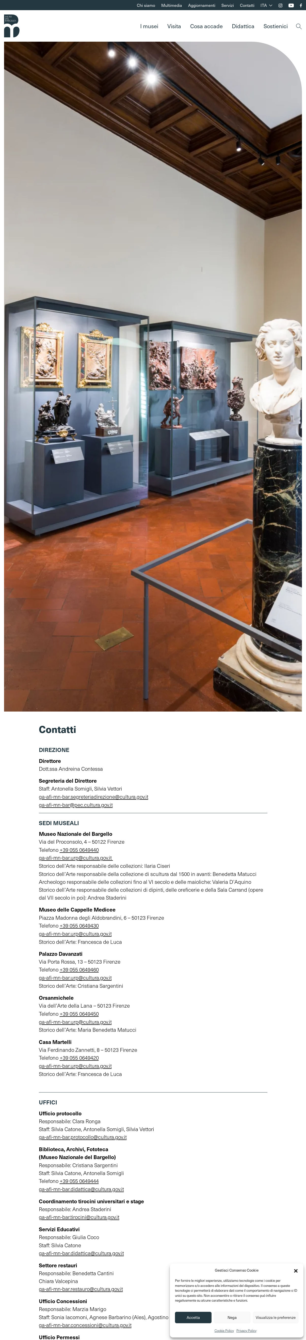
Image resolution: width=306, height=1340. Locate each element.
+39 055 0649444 (79, 1178)
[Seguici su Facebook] (301, 5)
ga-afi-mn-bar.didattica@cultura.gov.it (81, 1186)
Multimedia (171, 5)
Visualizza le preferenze (276, 1317)
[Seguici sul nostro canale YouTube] (291, 5)
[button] (295, 1270)
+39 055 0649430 (79, 924)
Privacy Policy (246, 1330)
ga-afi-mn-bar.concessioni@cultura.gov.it (85, 1321)
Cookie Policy (224, 1330)
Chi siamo (146, 5)
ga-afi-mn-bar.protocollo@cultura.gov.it (83, 1134)
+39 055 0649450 (79, 1012)
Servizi (227, 5)
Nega (232, 1317)
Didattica (243, 26)
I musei (149, 26)
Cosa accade (206, 26)
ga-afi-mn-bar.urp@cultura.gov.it (76, 857)
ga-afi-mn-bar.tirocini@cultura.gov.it (79, 1214)
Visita (174, 26)
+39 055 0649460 (79, 968)
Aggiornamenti (201, 5)
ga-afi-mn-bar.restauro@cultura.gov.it (81, 1285)
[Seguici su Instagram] (280, 5)
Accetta (193, 1317)
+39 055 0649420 (79, 1055)
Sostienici (276, 26)
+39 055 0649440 (79, 849)
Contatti (247, 5)
